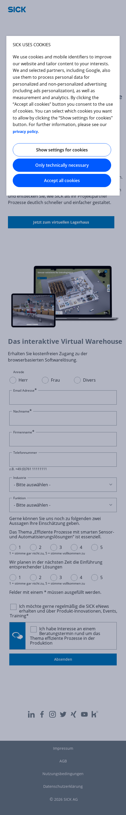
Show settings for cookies (62, 150)
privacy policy (25, 131)
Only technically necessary (62, 165)
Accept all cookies (62, 180)
